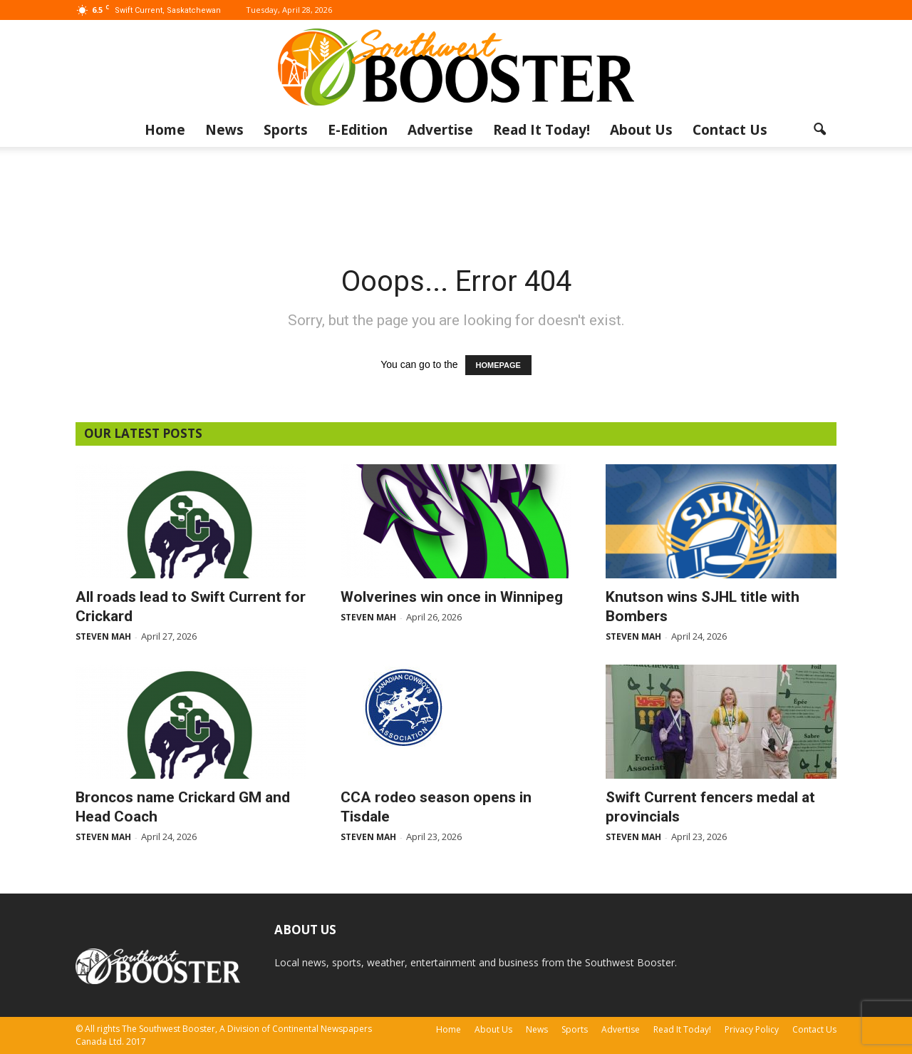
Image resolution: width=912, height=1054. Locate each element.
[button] (819, 130)
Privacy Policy (752, 1029)
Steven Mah (103, 636)
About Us (641, 130)
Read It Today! (541, 130)
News (224, 130)
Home (165, 130)
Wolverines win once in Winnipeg (452, 596)
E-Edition (358, 130)
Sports (286, 130)
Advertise (440, 130)
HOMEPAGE (498, 365)
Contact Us (730, 130)
